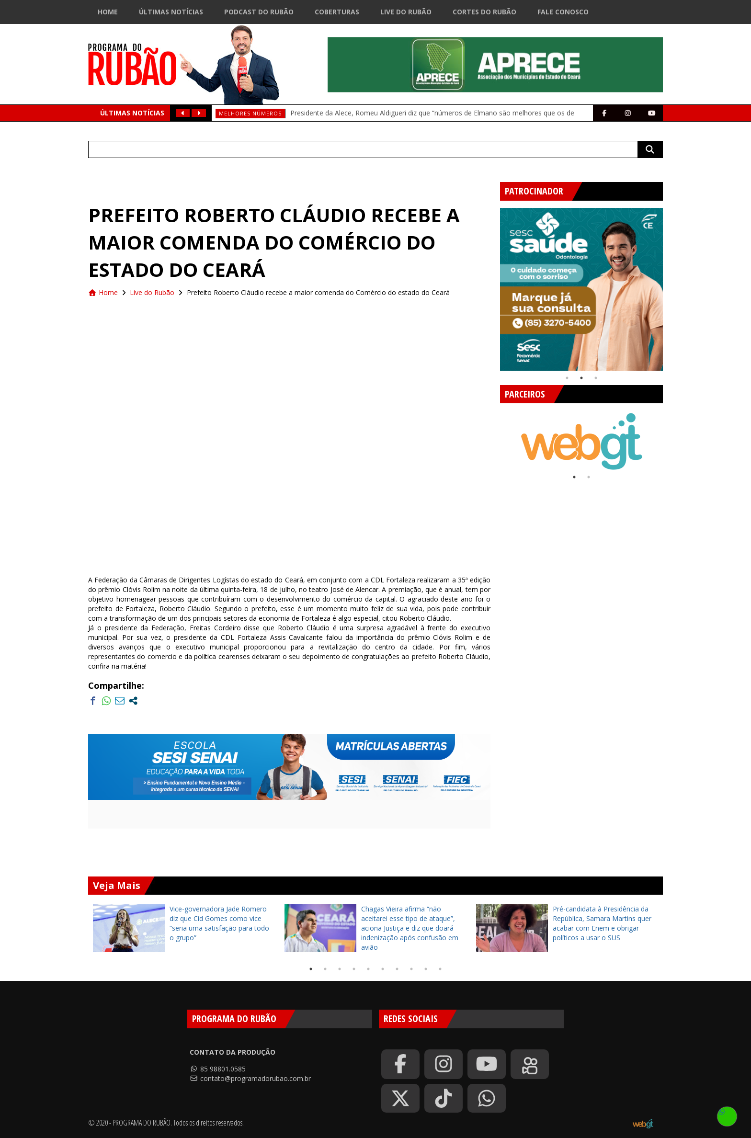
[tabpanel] (581, 289)
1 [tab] (567, 378)
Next (670, 285)
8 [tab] (411, 969)
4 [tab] (354, 969)
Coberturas (337, 11)
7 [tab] (397, 969)
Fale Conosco (563, 11)
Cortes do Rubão (484, 11)
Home (108, 11)
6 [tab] (382, 969)
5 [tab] (368, 969)
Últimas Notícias (171, 11)
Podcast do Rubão (259, 11)
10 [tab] (440, 969)
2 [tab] (581, 378)
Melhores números (250, 113)
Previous (493, 285)
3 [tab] (596, 378)
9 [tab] (426, 969)
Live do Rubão (406, 11)
